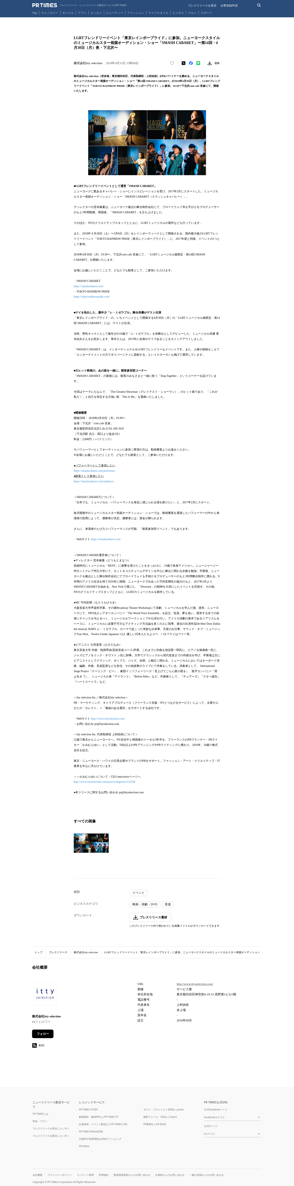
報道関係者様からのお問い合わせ (132, 1175)
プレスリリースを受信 (202, 5)
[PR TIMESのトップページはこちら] (79, 5)
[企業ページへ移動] (45, 995)
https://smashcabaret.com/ (89, 286)
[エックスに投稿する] (183, 63)
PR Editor (84, 1146)
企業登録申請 (229, 5)
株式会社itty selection (86, 952)
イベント (138, 892)
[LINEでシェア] (198, 63)
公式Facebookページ (215, 1109)
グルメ (192, 13)
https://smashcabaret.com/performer (94, 470)
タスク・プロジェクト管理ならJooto (163, 1109)
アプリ (82, 13)
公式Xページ (211, 1126)
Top (34, 13)
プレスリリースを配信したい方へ (51, 1136)
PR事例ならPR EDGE (154, 1124)
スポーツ (206, 13)
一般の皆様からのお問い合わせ (206, 1175)
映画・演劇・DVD (144, 904)
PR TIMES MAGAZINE (91, 1131)
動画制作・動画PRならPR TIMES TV (98, 1117)
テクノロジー (49, 13)
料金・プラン (40, 1121)
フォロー (43, 1033)
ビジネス (178, 13)
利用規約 (104, 1175)
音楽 (168, 904)
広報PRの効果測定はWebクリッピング (100, 1139)
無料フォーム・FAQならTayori (160, 1117)
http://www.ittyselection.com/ (108, 718)
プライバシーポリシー (59, 1175)
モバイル (68, 13)
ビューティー (114, 13)
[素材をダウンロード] (209, 63)
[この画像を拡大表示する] (91, 843)
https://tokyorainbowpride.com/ (92, 296)
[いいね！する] (172, 63)
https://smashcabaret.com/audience (94, 481)
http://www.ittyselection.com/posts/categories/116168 (104, 781)
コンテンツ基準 (85, 1175)
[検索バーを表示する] (259, 5)
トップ (38, 952)
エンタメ (96, 13)
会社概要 (37, 1175)
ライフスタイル (158, 13)
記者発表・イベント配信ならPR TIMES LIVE (103, 1124)
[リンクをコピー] (217, 63)
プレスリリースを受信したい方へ (51, 1128)
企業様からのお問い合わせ (170, 1175)
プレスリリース (58, 952)
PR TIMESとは (40, 1114)
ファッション (135, 13)
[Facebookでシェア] (191, 63)
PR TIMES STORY (88, 1109)
